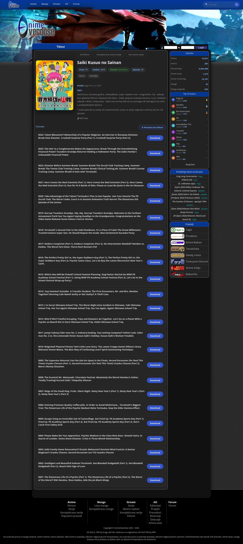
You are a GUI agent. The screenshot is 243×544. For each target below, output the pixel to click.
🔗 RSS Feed (82, 118)
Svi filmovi (85, 54)
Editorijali (155, 505)
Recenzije (155, 516)
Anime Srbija (185, 268)
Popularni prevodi (71, 516)
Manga (45, 4)
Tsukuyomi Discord (189, 261)
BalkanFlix (184, 274)
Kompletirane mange (101, 509)
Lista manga (101, 505)
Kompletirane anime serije (109, 54)
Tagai (181, 230)
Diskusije (155, 519)
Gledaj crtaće (186, 255)
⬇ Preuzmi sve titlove (152, 127)
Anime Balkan (186, 242)
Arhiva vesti (155, 523)
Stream (56, 4)
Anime (33, 4)
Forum (76, 4)
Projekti (155, 509)
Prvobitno (184, 236)
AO (66, 4)
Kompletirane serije (71, 512)
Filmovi (72, 505)
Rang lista (190, 164)
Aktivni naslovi (131, 509)
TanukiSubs (185, 249)
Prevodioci (155, 512)
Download (155, 138)
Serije (71, 509)
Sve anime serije (136, 54)
